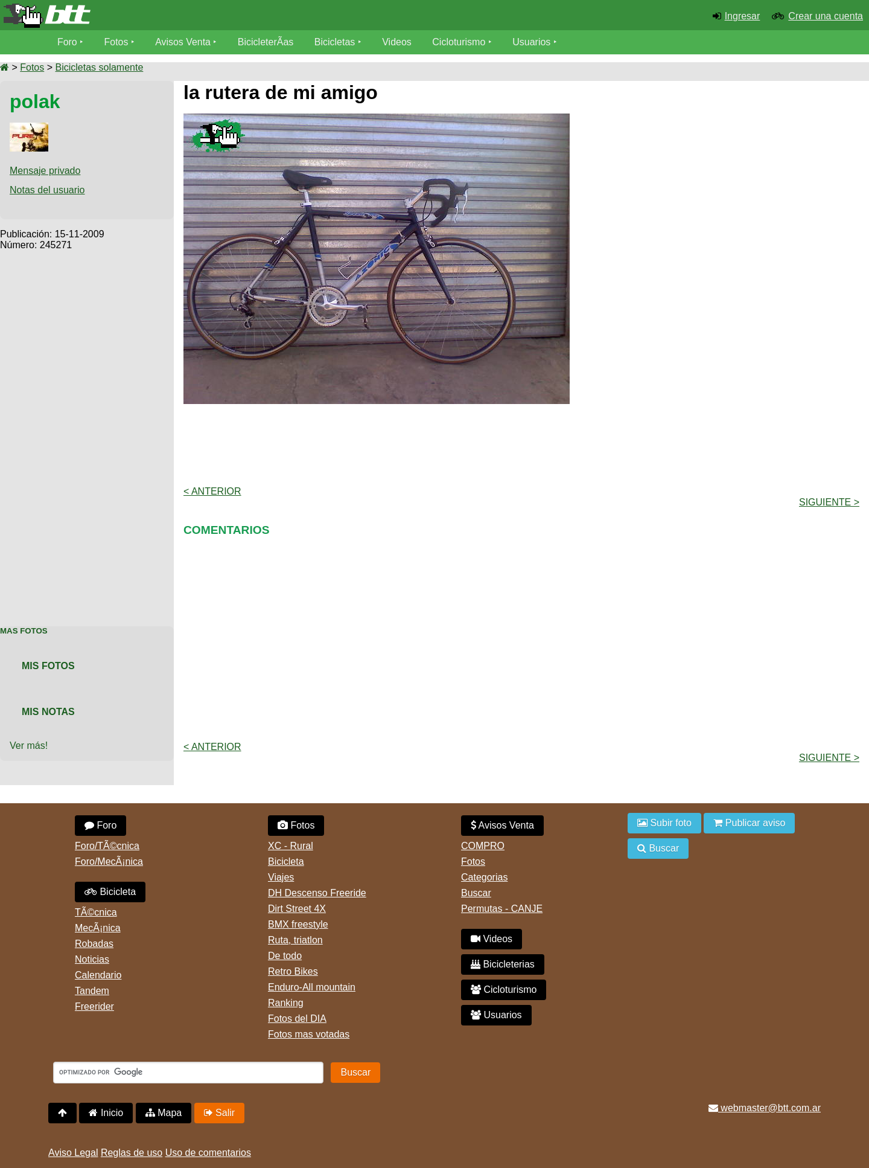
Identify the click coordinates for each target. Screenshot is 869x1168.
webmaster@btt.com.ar (764, 1108)
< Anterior (212, 491)
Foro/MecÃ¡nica (109, 861)
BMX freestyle (298, 924)
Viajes (281, 877)
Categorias (484, 877)
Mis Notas (48, 712)
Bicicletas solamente (99, 67)
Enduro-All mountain (311, 987)
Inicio (106, 1113)
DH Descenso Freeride (317, 893)
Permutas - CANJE (502, 908)
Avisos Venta (183, 42)
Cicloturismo (459, 42)
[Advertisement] (87, 432)
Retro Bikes (293, 971)
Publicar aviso (749, 823)
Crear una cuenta (825, 16)
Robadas (94, 944)
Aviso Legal (73, 1152)
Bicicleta (110, 892)
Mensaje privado (45, 170)
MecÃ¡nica (98, 928)
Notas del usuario (47, 190)
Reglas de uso (131, 1152)
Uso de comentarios (208, 1152)
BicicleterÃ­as (266, 42)
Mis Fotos (48, 666)
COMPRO (483, 846)
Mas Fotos (24, 630)
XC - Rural (290, 846)
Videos (397, 42)
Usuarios (532, 42)
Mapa (163, 1113)
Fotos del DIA (297, 1018)
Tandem (92, 991)
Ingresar (742, 16)
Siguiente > (829, 502)
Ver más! (29, 745)
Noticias (92, 959)
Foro (67, 42)
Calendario (98, 975)
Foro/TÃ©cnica (107, 846)
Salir (219, 1113)
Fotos (116, 42)
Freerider (94, 1006)
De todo (285, 956)
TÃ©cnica (96, 912)
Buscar (476, 893)
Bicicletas (336, 42)
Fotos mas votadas (308, 1034)
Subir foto (664, 823)
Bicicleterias (503, 964)
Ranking (286, 1003)
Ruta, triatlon (295, 940)
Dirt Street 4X (297, 908)
